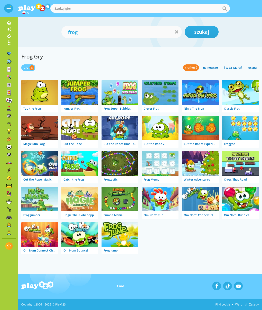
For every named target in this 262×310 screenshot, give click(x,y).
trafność (191, 68)
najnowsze (210, 68)
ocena (252, 68)
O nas (119, 286)
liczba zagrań (233, 68)
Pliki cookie (222, 304)
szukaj (201, 31)
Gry (26, 68)
